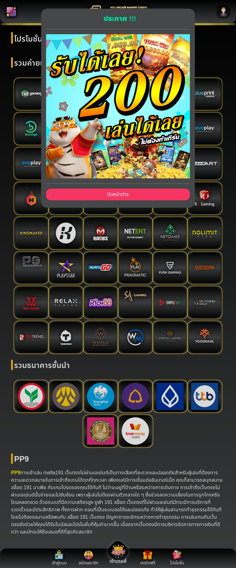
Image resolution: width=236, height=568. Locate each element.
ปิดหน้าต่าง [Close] (118, 194)
